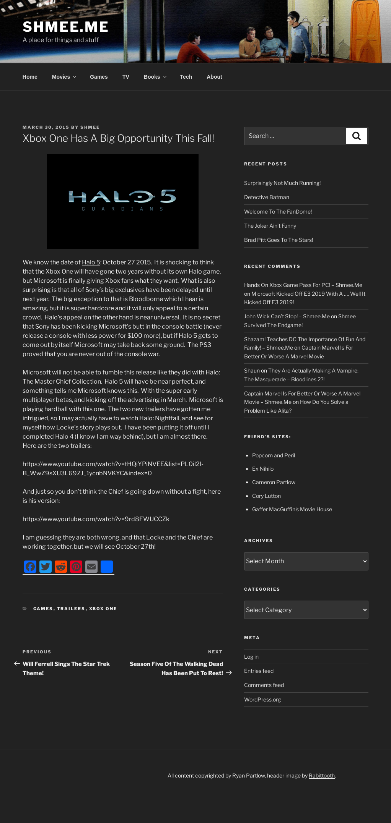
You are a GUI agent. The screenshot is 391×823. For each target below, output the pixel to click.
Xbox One (103, 608)
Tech (186, 77)
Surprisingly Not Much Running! (282, 183)
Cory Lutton (266, 496)
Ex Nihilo (263, 468)
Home (30, 77)
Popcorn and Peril (273, 455)
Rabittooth (322, 775)
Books (156, 77)
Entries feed (259, 670)
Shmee (90, 127)
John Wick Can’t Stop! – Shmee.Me (287, 316)
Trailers (71, 608)
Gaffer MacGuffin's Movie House (292, 509)
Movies (64, 77)
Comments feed (264, 685)
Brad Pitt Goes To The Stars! (278, 240)
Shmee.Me (66, 26)
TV (125, 77)
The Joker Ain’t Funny (270, 225)
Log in (251, 656)
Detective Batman (266, 197)
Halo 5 (91, 262)
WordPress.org (262, 699)
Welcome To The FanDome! (278, 211)
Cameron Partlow (273, 482)
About (214, 77)
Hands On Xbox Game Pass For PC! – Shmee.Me (303, 285)
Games (99, 77)
